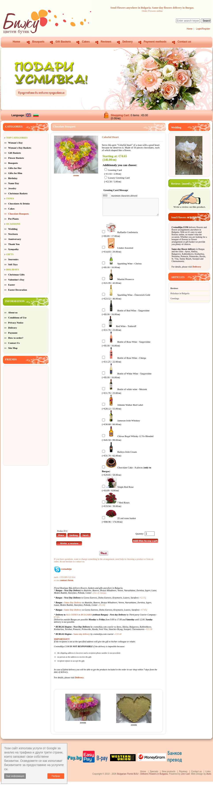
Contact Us (14, 343)
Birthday (12, 178)
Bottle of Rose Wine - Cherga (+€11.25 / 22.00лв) (124, 362)
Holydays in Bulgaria (179, 293)
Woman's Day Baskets (19, 147)
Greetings (174, 298)
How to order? (15, 337)
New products (168, 775)
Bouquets (38, 41)
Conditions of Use (17, 317)
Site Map (12, 348)
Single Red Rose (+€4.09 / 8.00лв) (118, 491)
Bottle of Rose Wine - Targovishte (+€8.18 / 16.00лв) (126, 346)
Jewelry (12, 188)
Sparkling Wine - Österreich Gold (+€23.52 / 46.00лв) (126, 299)
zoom (83, 724)
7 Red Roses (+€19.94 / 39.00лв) (115, 507)
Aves (208, 777)
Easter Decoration (17, 289)
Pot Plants (13, 218)
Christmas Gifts (16, 274)
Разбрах (56, 776)
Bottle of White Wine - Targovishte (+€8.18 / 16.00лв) (126, 378)
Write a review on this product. (189, 205)
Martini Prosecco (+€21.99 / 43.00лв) (118, 284)
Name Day (13, 183)
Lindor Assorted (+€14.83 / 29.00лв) (117, 252)
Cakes (86, 41)
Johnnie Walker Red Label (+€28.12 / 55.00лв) (122, 409)
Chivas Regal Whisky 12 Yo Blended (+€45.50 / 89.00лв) (127, 441)
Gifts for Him (15, 173)
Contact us (184, 41)
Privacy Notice (15, 322)
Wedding (12, 229)
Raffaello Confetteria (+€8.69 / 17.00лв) (120, 237)
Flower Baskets (16, 158)
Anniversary (14, 239)
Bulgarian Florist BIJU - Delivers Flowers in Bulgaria (142, 777)
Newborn (13, 234)
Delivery (127, 41)
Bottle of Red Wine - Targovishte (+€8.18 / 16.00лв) (125, 315)
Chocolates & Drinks (19, 203)
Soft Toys (13, 264)
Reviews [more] (180, 183)
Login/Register (203, 29)
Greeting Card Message (116, 190)
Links (208, 775)
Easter (11, 284)
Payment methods (155, 41)
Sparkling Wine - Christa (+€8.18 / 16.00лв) (122, 268)
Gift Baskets (63, 41)
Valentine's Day (16, 279)
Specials (154, 775)
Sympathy (13, 249)
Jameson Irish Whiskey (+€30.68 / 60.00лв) (121, 425)
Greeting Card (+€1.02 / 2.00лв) (113, 172)
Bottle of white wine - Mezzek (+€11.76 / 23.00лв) (124, 394)
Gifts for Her (15, 168)
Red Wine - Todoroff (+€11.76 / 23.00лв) (119, 331)
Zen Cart (185, 777)
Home (189, 29)
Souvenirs (13, 259)
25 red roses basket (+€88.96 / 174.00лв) (119, 523)
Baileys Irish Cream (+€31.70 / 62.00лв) (119, 456)
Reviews (106, 41)
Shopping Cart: (121, 115)
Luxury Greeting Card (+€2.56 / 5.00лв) (116, 180)
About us (13, 312)
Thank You (14, 244)
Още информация (15, 776)
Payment (12, 332)
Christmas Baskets (18, 193)
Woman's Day (15, 142)
